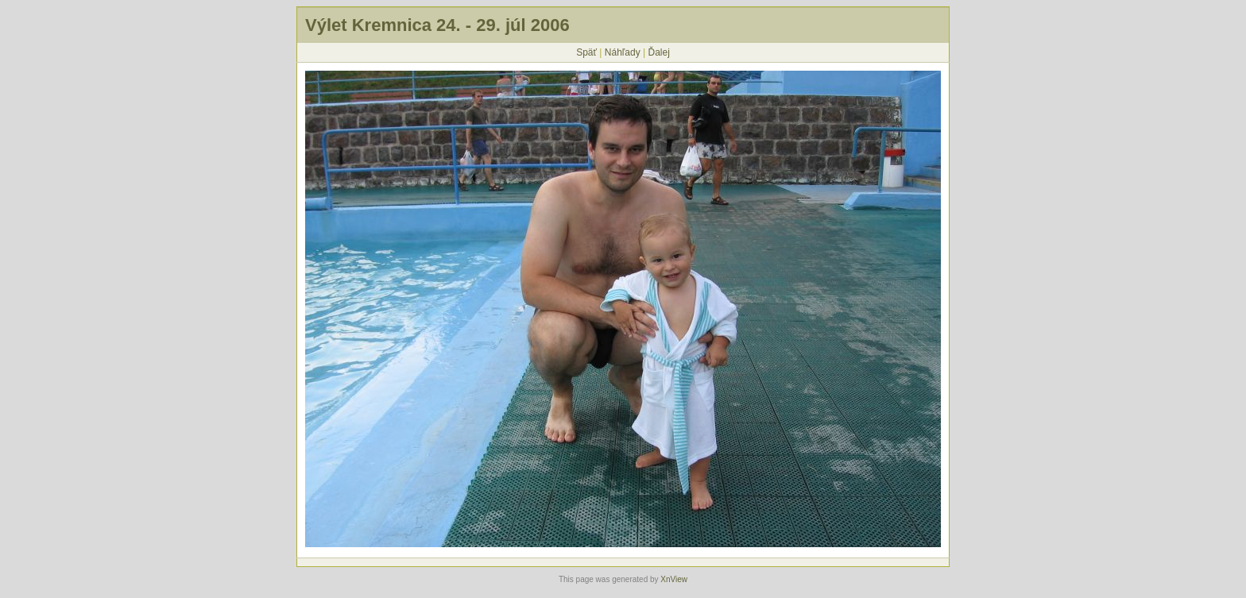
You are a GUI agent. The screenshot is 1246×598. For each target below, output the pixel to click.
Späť (586, 52)
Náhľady (622, 52)
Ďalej (658, 52)
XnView (673, 579)
